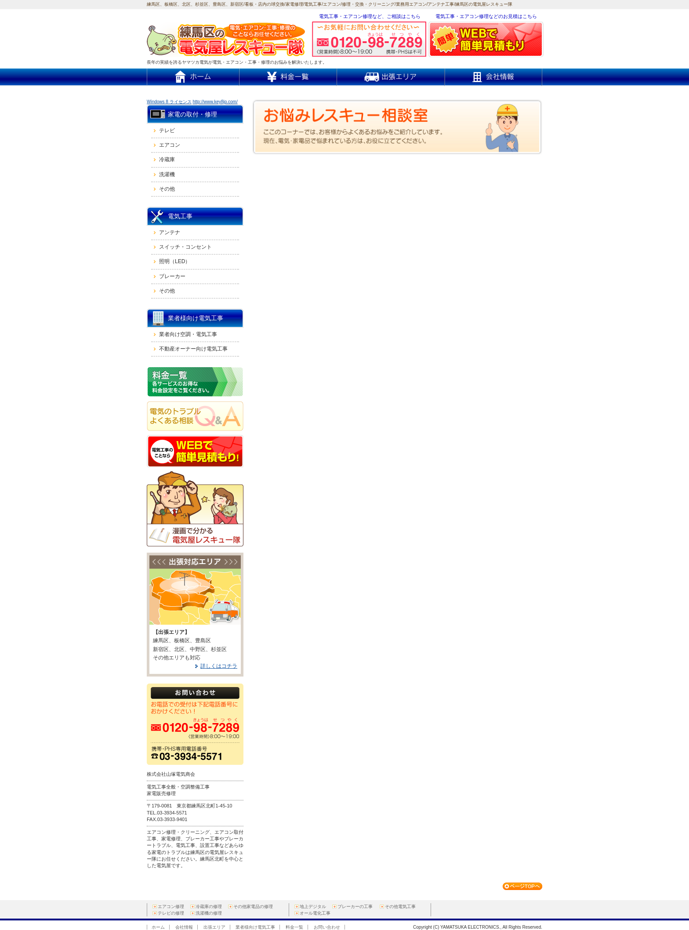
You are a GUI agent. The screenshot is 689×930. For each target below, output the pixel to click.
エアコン (169, 145)
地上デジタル (313, 906)
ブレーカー (172, 276)
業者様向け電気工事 (195, 318)
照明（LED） (174, 261)
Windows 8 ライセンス (169, 101)
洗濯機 (167, 174)
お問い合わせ (327, 927)
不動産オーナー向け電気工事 (193, 349)
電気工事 (180, 216)
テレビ (167, 130)
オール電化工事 (315, 913)
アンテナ (169, 232)
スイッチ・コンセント (185, 247)
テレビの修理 (171, 913)
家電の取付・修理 (192, 114)
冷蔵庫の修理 (209, 906)
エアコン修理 (171, 906)
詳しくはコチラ (218, 666)
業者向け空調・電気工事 (188, 334)
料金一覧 (294, 927)
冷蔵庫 (167, 159)
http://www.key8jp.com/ (214, 101)
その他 (167, 189)
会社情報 (184, 927)
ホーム (158, 927)
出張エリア (214, 927)
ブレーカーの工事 (355, 906)
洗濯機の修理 (209, 913)
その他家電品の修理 (253, 906)
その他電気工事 (400, 906)
